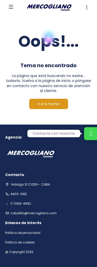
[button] (86, 7)
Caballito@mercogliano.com (33, 213)
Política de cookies (20, 242)
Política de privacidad (22, 233)
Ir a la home (48, 103)
